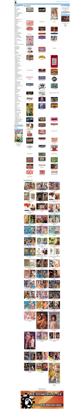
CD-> (15, 17)
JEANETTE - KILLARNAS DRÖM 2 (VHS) (42, 210)
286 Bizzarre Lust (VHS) (29, 190)
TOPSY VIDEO (17, 113)
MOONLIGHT (17, 91)
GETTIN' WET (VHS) (54, 223)
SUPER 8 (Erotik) (17, 47)
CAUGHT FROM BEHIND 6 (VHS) (30, 371)
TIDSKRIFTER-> (17, 48)
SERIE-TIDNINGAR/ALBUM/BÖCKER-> (19, 44)
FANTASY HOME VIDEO (18, 70)
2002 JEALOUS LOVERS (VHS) (42, 371)
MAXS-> (16, 87)
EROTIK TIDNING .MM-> (18, 21)
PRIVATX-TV (17, 98)
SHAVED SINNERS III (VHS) (30, 224)
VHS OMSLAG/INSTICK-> (18, 121)
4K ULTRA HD (17, 6)
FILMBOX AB (54, 48)
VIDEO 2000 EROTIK (18, 116)
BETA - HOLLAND (17, 8)
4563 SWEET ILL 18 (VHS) (42, 278)
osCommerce (44, 389)
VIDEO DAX (16, 117)
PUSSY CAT (17, 99)
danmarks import (30, 34)
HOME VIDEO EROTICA (18, 76)
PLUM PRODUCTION (18, 96)
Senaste (15, 129)
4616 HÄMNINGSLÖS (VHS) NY (29, 309)
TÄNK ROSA (17, 115)
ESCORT (16, 67)
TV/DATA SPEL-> (17, 49)
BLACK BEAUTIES (17, 58)
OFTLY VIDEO (17, 94)
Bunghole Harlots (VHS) (54, 190)
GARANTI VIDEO (17, 74)
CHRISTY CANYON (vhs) (54, 329)
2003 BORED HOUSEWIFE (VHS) (54, 360)
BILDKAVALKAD (17, 9)
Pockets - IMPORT (17, 39)
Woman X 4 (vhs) (42, 201)
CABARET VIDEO (17, 61)
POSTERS (16, 42)
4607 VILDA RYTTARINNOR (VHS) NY (54, 234)
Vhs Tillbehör (16, 122)
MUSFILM (16, 92)
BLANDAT (16, 59)
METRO (16, 88)
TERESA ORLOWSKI (18, 112)
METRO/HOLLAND (18, 89)
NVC (15, 93)
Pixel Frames (16, 31)
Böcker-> (16, 11)
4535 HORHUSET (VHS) (29, 299)
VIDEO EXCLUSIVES (18, 118)
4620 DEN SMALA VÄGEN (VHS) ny (29, 278)
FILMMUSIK (16, 22)
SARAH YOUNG (17, 103)
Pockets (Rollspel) (17, 35)
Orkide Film (16, 95)
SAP (15, 102)
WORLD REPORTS (18, 120)
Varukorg (62, 12)
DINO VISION (17, 64)
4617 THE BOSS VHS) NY (42, 309)
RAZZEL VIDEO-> (17, 100)
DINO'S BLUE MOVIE (18, 65)
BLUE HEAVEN (17, 60)
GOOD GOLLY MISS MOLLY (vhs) (54, 340)
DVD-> (16, 18)
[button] (58, 1)
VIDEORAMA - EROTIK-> (18, 119)
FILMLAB (16, 73)
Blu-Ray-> (16, 10)
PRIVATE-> (16, 97)
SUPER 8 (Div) (17, 46)
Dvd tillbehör (16, 20)
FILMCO (16, 72)
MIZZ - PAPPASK (17, 90)
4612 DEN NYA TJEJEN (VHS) (42, 299)
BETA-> (16, 7)
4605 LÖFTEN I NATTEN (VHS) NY (30, 320)
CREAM (16, 62)
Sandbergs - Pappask (18, 101)
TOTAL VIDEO (17, 114)
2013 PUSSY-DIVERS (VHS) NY (54, 299)
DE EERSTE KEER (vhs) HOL (29, 256)
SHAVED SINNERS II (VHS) (42, 224)
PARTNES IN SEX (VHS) (42, 360)
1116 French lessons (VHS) (42, 190)
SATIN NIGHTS (17, 104)
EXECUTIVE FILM (17, 69)
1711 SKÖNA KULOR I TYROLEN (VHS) (54, 256)
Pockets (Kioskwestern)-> (18, 33)
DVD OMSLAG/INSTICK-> (18, 19)
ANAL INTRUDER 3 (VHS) (54, 278)
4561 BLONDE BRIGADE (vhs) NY (42, 340)
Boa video (44, 388)
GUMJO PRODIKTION (30, 70)
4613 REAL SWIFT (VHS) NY (54, 309)
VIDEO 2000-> (17, 123)
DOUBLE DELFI (17, 66)
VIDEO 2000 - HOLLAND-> (18, 124)
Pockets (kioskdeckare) (18, 32)
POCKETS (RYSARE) (18, 36)
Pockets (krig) (17, 34)
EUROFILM (16, 68)
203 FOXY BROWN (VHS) (29, 212)
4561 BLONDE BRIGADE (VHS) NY (42, 234)
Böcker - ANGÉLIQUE (18, 12)
